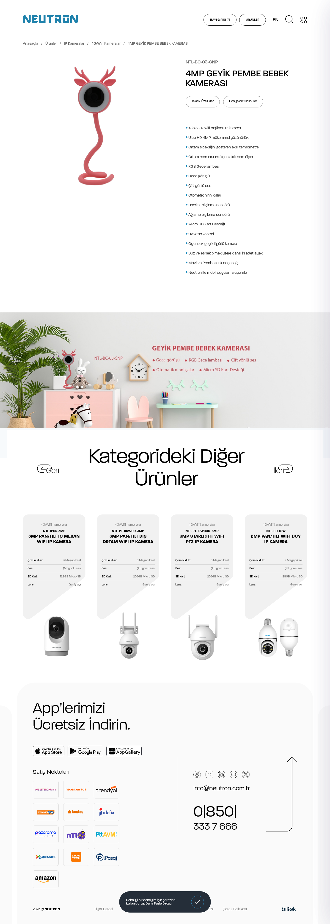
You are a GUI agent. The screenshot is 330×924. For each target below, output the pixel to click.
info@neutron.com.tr (221, 788)
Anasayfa (30, 44)
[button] (197, 902)
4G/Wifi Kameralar (106, 44)
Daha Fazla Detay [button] (159, 903)
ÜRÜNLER (252, 20)
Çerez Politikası (235, 909)
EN (275, 20)
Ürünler (51, 44)
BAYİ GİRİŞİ (220, 20)
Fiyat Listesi (103, 909)
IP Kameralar (74, 44)
